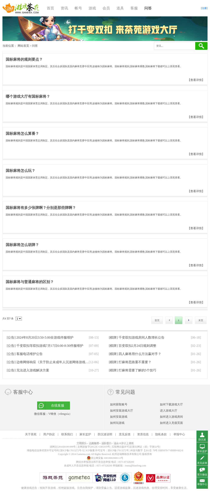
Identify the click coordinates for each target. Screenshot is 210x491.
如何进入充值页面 (171, 422)
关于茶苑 (31, 434)
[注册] (204, 8)
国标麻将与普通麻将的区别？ (30, 282)
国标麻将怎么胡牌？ (22, 245)
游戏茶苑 (20, 8)
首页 (50, 8)
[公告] (40, 337)
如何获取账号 (118, 404)
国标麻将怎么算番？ (22, 134)
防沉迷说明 (105, 434)
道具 (120, 8)
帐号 (78, 8)
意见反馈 (124, 434)
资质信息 (143, 434)
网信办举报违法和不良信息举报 (93, 461)
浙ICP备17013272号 (118, 450)
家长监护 (85, 434)
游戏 (92, 8)
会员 (106, 8)
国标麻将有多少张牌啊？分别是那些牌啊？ (41, 208)
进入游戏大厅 (168, 410)
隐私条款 (161, 434)
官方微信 (202, 474)
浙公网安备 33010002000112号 (105, 458)
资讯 (64, 8)
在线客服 (57, 405)
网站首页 (23, 45)
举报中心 (179, 434)
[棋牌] (136, 337)
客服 (134, 8)
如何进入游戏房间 (171, 416)
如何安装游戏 (118, 416)
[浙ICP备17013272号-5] (71, 450)
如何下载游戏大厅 (171, 404)
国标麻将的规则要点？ (24, 59)
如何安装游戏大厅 (121, 410)
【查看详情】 (196, 80)
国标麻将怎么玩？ (20, 171)
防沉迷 (202, 439)
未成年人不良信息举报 (76, 465)
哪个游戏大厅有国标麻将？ (28, 96)
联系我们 (67, 434)
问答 (148, 8)
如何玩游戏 (117, 422)
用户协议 (49, 434)
